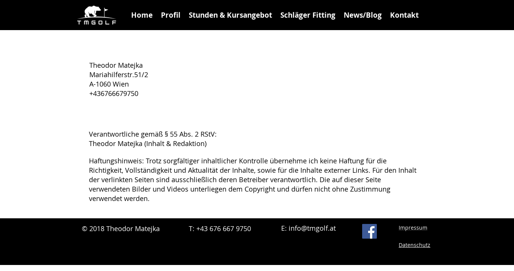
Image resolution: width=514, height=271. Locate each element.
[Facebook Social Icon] (369, 231)
